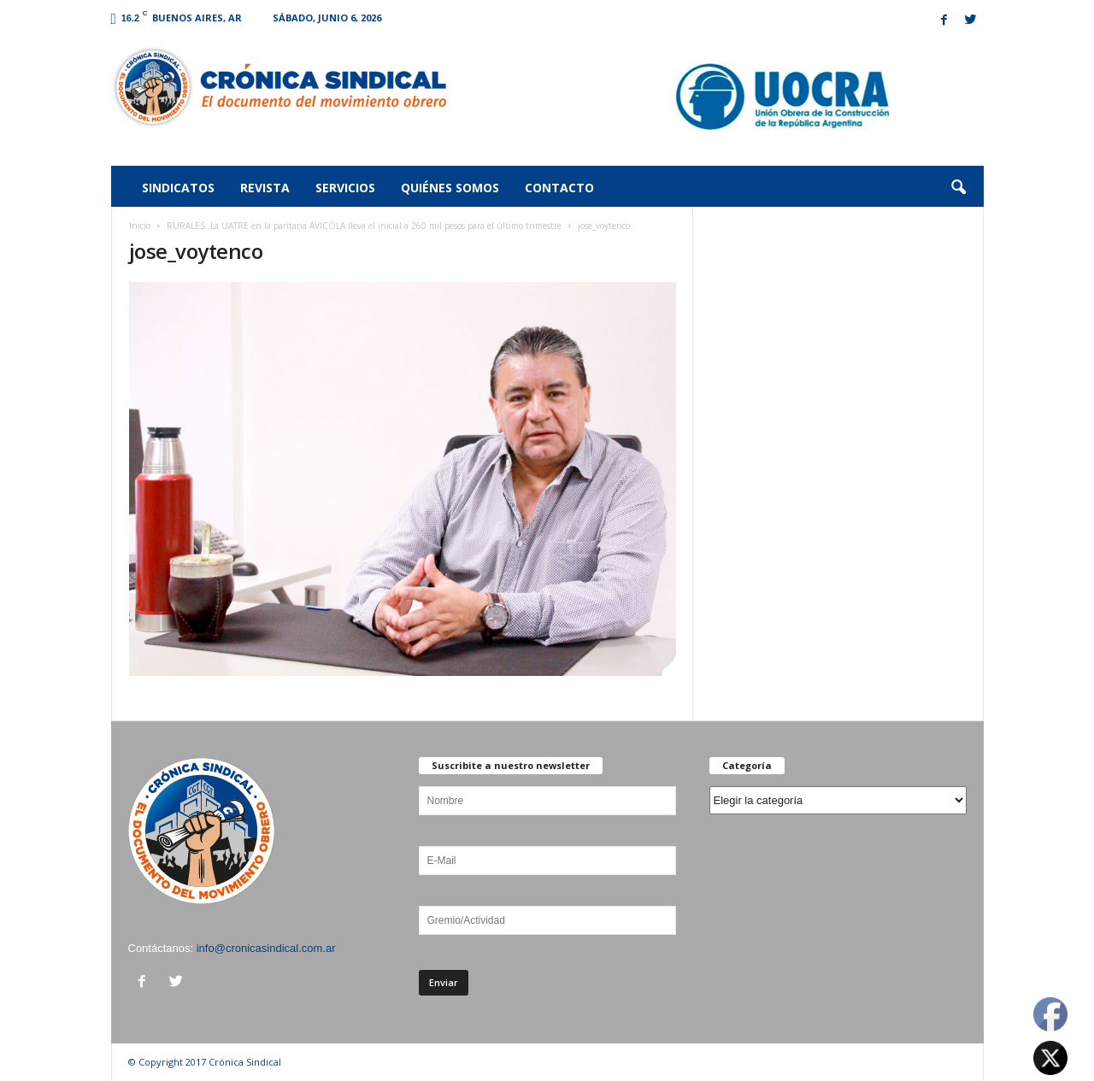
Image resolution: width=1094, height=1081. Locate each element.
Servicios (345, 187)
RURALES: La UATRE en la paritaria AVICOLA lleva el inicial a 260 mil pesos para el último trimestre (364, 226)
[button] (958, 188)
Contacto (559, 187)
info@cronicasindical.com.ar (266, 948)
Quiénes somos (450, 187)
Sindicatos (178, 187)
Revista (265, 187)
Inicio (139, 226)
